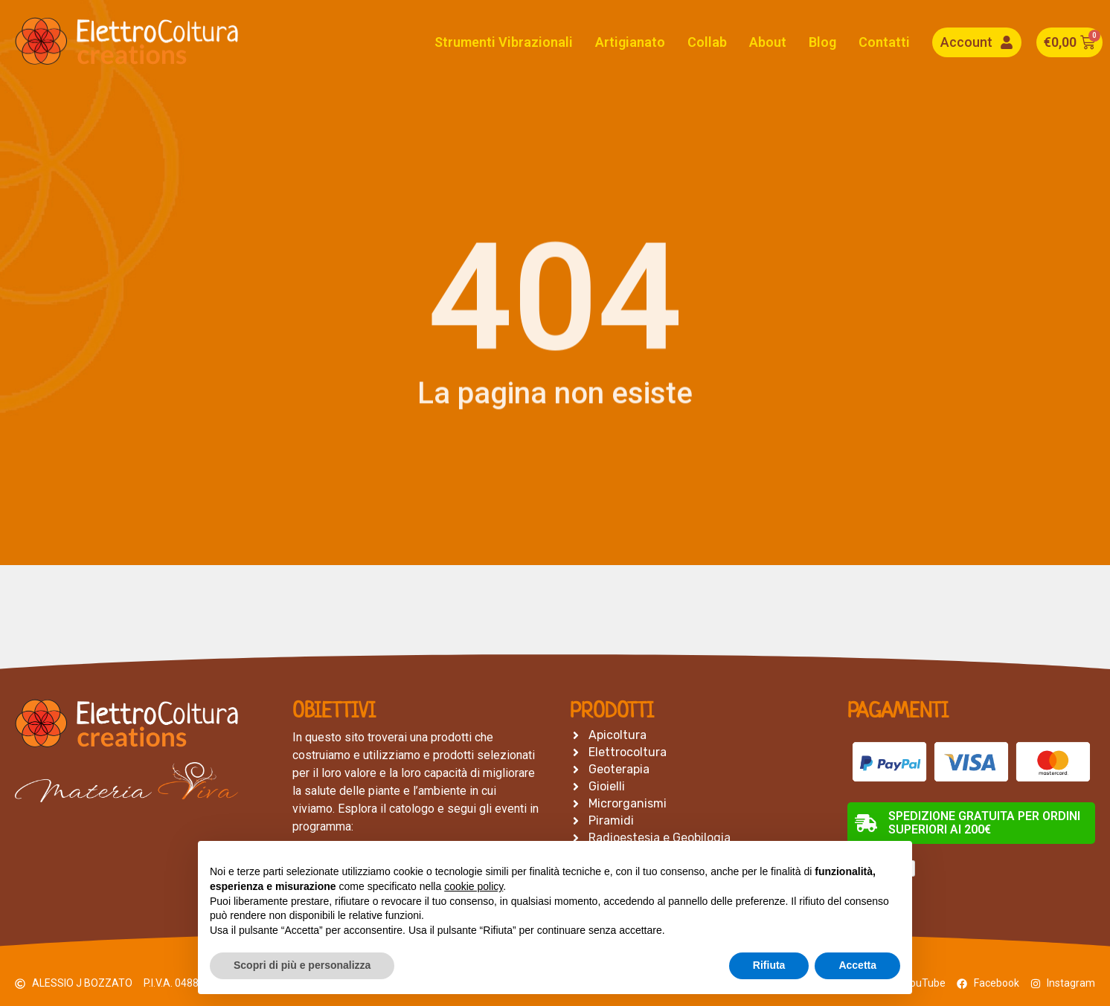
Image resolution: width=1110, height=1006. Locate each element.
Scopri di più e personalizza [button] (302, 965)
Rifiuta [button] (769, 965)
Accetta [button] (857, 965)
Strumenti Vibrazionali (503, 42)
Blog (822, 42)
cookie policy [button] (473, 886)
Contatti (884, 42)
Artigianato (630, 42)
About (767, 42)
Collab (707, 42)
